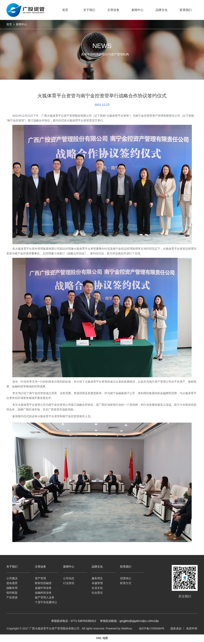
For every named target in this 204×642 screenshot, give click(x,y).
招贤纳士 (125, 578)
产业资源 (12, 597)
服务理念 (97, 578)
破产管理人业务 (44, 597)
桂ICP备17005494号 (152, 628)
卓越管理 (97, 583)
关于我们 (12, 566)
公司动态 (68, 578)
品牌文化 (97, 566)
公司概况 (12, 578)
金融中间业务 (43, 587)
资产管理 (40, 578)
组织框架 (12, 592)
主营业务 (40, 566)
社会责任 (97, 592)
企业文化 (97, 587)
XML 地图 (102, 638)
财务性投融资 (43, 583)
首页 (9, 24)
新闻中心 (21, 24)
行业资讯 (68, 583)
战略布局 (12, 587)
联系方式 (125, 583)
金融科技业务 (43, 592)
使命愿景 (12, 583)
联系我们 (125, 566)
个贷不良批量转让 (46, 602)
